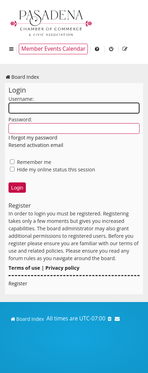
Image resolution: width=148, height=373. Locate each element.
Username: (21, 98)
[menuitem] (97, 49)
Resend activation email (35, 145)
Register (17, 283)
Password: (20, 119)
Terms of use (24, 267)
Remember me (30, 162)
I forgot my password (32, 137)
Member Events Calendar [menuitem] (53, 49)
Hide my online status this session (52, 169)
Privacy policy (62, 267)
